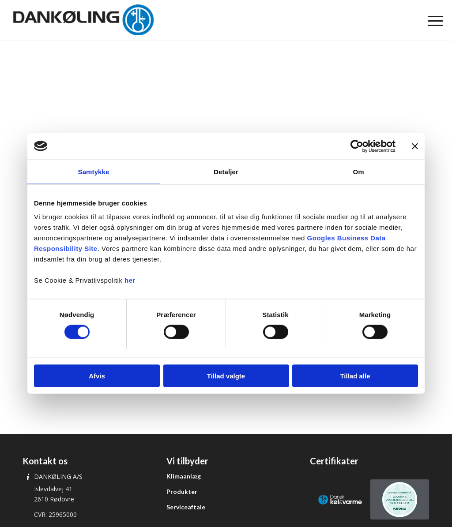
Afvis (97, 376)
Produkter (181, 491)
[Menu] (432, 20)
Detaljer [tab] (226, 171)
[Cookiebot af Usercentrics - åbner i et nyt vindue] (357, 146)
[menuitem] (432, 20)
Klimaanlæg (183, 476)
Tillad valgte (226, 376)
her (130, 280)
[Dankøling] (83, 20)
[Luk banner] (415, 146)
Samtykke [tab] (93, 171)
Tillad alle (355, 376)
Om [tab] (358, 171)
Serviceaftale (185, 507)
